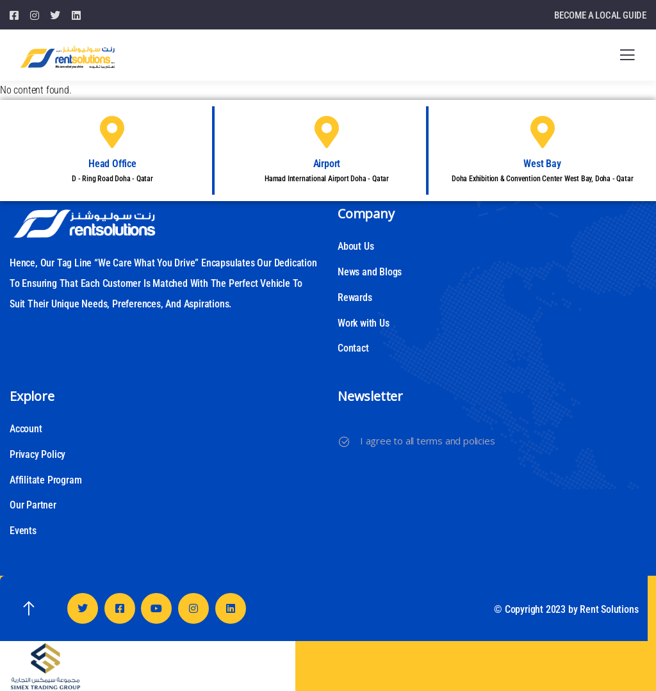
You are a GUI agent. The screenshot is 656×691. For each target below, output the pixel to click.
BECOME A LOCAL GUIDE (600, 15)
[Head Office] (112, 132)
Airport (327, 164)
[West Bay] (543, 132)
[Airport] (327, 132)
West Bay (542, 164)
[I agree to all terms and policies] (344, 441)
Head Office (112, 164)
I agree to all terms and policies (427, 440)
